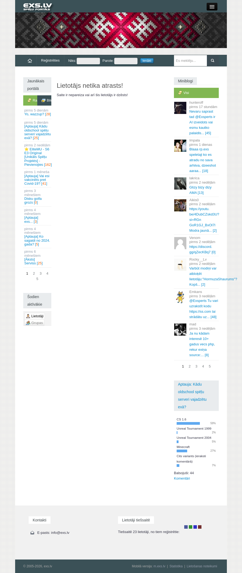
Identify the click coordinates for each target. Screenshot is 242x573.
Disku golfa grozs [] (37, 196)
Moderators (195, 527)
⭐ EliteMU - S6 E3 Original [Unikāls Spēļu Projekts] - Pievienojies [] (37, 154)
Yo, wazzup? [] (37, 112)
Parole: (120, 61)
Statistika (176, 566)
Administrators (200, 527)
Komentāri (182, 478)
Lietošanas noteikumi (202, 566)
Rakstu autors (191, 527)
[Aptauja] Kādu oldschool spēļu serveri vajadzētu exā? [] (37, 130)
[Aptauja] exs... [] (37, 216)
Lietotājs (186, 527)
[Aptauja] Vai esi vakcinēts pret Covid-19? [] (37, 178)
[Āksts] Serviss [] (37, 257)
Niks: (84, 61)
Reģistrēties (50, 60)
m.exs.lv (159, 566)
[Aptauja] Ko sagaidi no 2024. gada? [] (37, 236)
